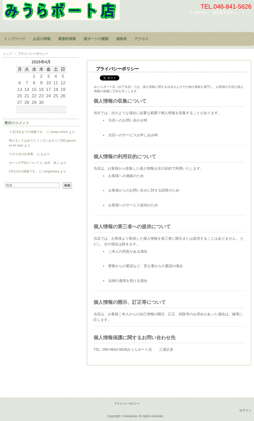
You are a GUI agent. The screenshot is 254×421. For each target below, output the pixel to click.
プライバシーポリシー (127, 403)
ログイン (245, 410)
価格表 (121, 39)
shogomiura (51, 171)
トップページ (14, 39)
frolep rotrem (59, 132)
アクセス (141, 39)
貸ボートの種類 (96, 39)
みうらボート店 (61, 10)
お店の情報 (42, 39)
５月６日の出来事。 (22, 154)
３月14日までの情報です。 (27, 132)
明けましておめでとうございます (32, 140)
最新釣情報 (67, 39)
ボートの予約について (24, 163)
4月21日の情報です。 (23, 171)
